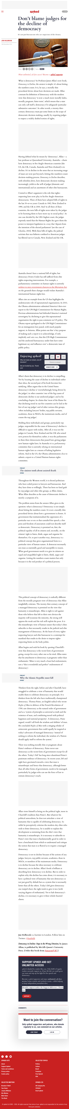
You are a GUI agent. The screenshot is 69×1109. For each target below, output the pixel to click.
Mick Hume (4, 1096)
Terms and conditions (7, 1069)
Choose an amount (55, 362)
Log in (64, 11)
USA (36, 1076)
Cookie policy (5, 1074)
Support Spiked (5, 1066)
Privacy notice (5, 1071)
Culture (37, 1066)
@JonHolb (30, 938)
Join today (34, 1032)
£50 (63, 357)
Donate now (50, 367)
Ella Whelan (4, 1093)
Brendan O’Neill (6, 1086)
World (42, 69)
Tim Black (4, 1098)
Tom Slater (4, 1088)
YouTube (10, 1056)
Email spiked (39, 1091)
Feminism (38, 1071)
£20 (58, 357)
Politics (37, 1064)
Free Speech (39, 1074)
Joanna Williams (6, 1091)
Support (27, 996)
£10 (52, 357)
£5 (46, 357)
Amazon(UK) (51, 950)
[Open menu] (2, 11)
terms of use (35, 1104)
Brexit (37, 1069)
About (3, 1064)
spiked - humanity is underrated (34, 11)
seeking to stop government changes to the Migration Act (42, 287)
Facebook (2, 1056)
